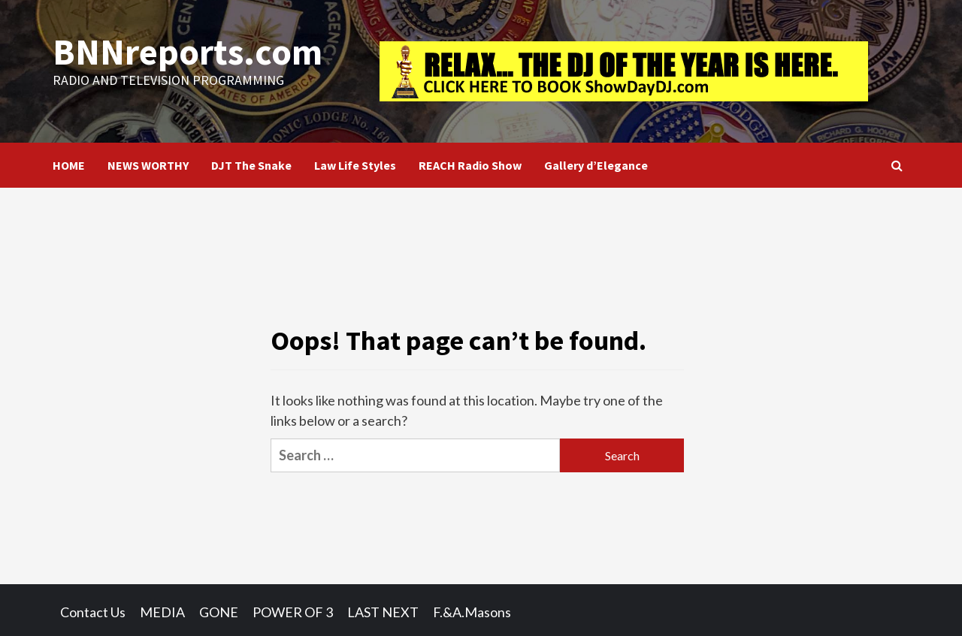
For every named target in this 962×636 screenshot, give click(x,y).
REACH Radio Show (470, 165)
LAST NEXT (383, 612)
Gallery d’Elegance (596, 165)
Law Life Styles (355, 165)
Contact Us (93, 612)
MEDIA (162, 612)
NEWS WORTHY (148, 165)
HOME (69, 165)
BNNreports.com (187, 51)
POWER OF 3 (293, 612)
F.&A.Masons (472, 612)
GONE (218, 612)
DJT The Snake (251, 165)
